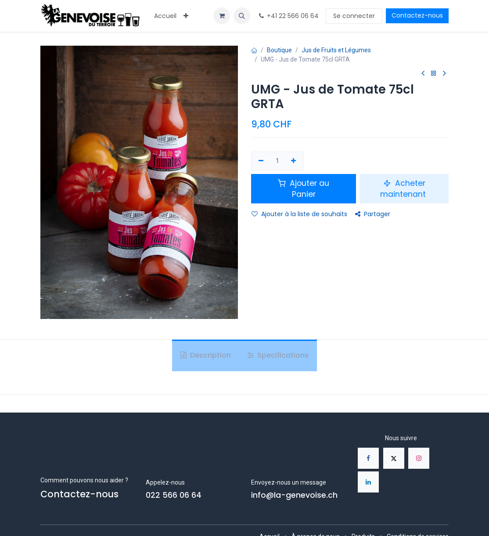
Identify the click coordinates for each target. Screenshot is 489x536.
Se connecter (354, 15)
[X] (393, 458)
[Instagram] (418, 458)
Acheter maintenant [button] (404, 188)
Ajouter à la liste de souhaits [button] (299, 214)
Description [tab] (205, 355)
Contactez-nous (417, 15)
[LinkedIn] (368, 482)
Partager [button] (372, 214)
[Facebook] (368, 458)
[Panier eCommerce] (221, 15)
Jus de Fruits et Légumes (336, 50)
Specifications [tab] (278, 355)
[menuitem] (165, 16)
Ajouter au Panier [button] (303, 188)
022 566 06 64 (173, 495)
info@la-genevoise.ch (294, 495)
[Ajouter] (294, 161)
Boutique (279, 50)
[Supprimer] (261, 161)
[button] (242, 15)
